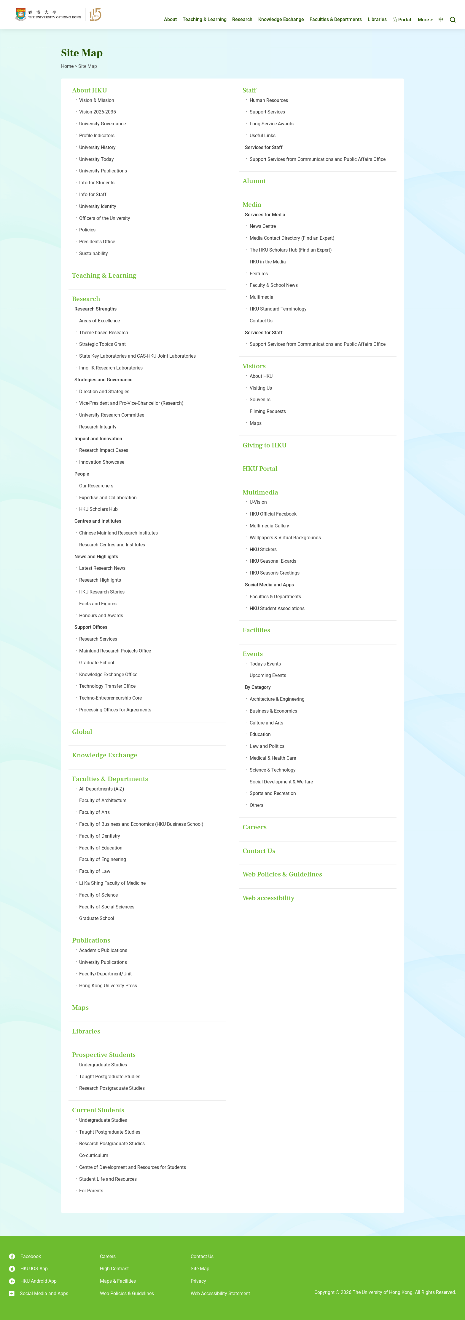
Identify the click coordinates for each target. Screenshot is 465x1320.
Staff (249, 90)
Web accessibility (268, 898)
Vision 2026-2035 (97, 112)
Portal (396, 20)
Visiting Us (261, 388)
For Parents (91, 1190)
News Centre (263, 226)
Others (256, 805)
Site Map (200, 1268)
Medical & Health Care (273, 758)
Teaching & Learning (200, 20)
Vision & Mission (96, 100)
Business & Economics (273, 711)
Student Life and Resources (108, 1179)
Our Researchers (96, 486)
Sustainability (93, 253)
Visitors (254, 366)
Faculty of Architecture (102, 800)
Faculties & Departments (331, 20)
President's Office (97, 241)
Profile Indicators (96, 135)
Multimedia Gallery (269, 526)
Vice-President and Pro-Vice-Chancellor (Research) (131, 403)
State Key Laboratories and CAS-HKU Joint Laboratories (137, 356)
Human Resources (269, 100)
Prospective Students (104, 1054)
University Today (96, 159)
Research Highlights (100, 580)
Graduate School (96, 662)
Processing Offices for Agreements (115, 710)
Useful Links (263, 135)
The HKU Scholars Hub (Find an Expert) (291, 250)
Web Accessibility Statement (220, 1293)
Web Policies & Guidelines (282, 874)
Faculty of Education (100, 848)
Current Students (98, 1110)
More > (420, 20)
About (165, 20)
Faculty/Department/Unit (105, 974)
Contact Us (261, 321)
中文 (438, 20)
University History (97, 147)
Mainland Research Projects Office (115, 651)
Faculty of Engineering (102, 859)
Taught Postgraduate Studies (109, 1076)
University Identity (97, 206)
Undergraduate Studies (103, 1065)
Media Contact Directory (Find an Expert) (292, 238)
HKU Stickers (263, 549)
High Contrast (114, 1268)
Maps (80, 1007)
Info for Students (96, 182)
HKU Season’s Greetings (275, 573)
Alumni (254, 181)
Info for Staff (92, 194)
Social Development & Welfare (281, 782)
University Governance (102, 124)
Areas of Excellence (99, 321)
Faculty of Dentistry (99, 836)
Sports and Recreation (273, 793)
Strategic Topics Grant (102, 344)
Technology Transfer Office (107, 686)
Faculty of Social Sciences (106, 907)
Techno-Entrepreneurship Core (110, 698)
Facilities (256, 630)
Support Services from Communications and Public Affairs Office (318, 159)
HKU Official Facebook (273, 514)
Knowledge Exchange (276, 20)
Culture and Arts (266, 723)
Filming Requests (268, 411)
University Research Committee (111, 415)
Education (260, 734)
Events (253, 653)
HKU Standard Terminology (278, 309)
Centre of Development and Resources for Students (132, 1167)
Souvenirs (260, 399)
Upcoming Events (268, 675)
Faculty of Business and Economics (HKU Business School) (141, 824)
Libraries (372, 20)
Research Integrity (98, 427)
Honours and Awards (101, 615)
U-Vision (258, 502)
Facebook (25, 1256)
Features (259, 273)
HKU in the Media (268, 262)
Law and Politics (267, 746)
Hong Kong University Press (108, 985)
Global (82, 731)
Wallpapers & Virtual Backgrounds (285, 537)
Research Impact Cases (103, 450)
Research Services (98, 639)
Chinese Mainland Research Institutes (118, 533)
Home (67, 66)
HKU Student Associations (277, 608)
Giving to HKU (265, 445)
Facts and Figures (98, 604)
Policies (87, 230)
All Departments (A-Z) (101, 789)
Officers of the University (104, 218)
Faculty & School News (274, 285)
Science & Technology (273, 770)
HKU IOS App (28, 1269)
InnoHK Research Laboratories (111, 368)
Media (252, 204)
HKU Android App (33, 1281)
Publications (91, 940)
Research (237, 20)
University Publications (103, 171)
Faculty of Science (98, 895)
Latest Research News (102, 568)
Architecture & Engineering (277, 699)
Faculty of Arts (94, 812)
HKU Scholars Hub (98, 509)
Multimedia (261, 297)
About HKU (89, 90)
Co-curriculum (93, 1155)
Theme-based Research (103, 332)
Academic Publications (103, 950)
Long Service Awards (272, 124)
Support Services (267, 112)
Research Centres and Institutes (112, 545)
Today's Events (265, 664)
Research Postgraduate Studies (112, 1088)
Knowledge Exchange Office (108, 674)
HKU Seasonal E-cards (273, 561)
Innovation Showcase (101, 462)
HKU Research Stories (102, 592)
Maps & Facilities (118, 1281)
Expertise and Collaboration (108, 497)
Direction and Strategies (104, 391)
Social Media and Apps (38, 1294)
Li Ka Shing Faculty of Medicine (112, 883)
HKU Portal (260, 468)
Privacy (198, 1281)
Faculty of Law (94, 871)
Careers (255, 827)
